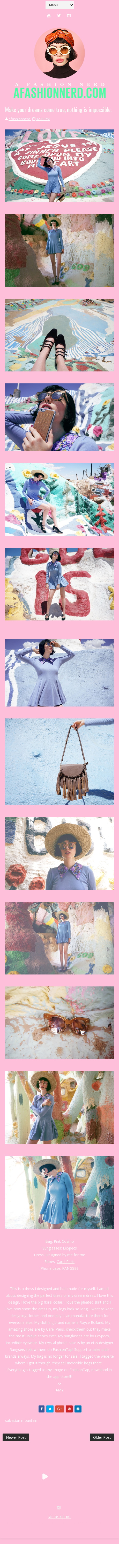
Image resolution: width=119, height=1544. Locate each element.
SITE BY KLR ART (59, 1517)
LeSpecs (70, 1248)
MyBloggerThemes (87, 1522)
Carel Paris (66, 1261)
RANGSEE (70, 1268)
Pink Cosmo (64, 1241)
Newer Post (16, 1437)
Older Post (102, 1437)
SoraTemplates (33, 1522)
